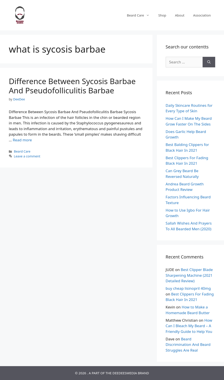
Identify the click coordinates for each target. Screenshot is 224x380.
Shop (162, 15)
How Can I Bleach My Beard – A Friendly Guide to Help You (189, 326)
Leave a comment (27, 156)
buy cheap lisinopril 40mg (188, 288)
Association (202, 15)
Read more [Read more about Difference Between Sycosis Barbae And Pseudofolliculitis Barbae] (22, 139)
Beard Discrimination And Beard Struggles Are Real (188, 344)
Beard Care (140, 15)
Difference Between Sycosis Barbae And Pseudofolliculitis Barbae (72, 86)
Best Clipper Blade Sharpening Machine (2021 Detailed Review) (189, 275)
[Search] (209, 62)
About (179, 15)
